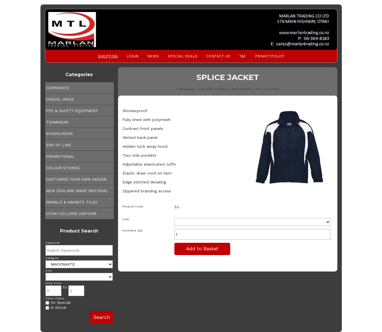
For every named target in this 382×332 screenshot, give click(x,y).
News (153, 56)
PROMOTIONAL (60, 156)
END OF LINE (58, 145)
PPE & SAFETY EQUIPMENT (72, 110)
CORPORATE (57, 88)
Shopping (108, 56)
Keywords (52, 242)
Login (132, 56)
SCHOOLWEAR (59, 133)
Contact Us (218, 56)
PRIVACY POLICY (269, 56)
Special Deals (182, 56)
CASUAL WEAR (60, 99)
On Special (58, 302)
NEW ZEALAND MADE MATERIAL (77, 190)
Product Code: (133, 206)
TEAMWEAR (57, 122)
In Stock (55, 307)
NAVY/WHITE (241, 89)
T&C (242, 56)
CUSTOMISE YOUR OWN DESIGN (76, 179)
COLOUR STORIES (63, 168)
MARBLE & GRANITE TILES (71, 202)
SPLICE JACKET (267, 89)
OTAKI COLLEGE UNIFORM (71, 213)
